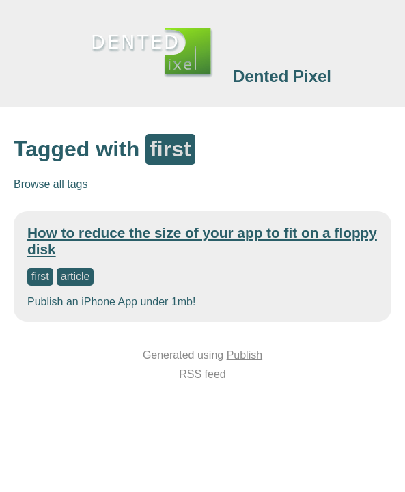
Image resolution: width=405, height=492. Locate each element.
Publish (244, 355)
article (75, 276)
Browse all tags (51, 184)
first (40, 276)
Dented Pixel (282, 76)
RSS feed (202, 374)
